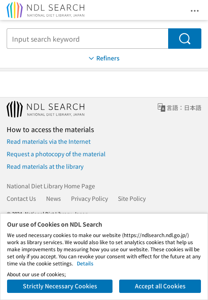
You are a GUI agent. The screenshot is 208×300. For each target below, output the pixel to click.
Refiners (103, 58)
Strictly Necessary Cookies (60, 286)
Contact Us (21, 198)
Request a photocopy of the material (56, 154)
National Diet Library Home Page (51, 186)
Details (85, 263)
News (53, 198)
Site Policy (132, 198)
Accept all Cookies (160, 286)
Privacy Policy (89, 198)
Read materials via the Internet (49, 141)
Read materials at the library (45, 166)
